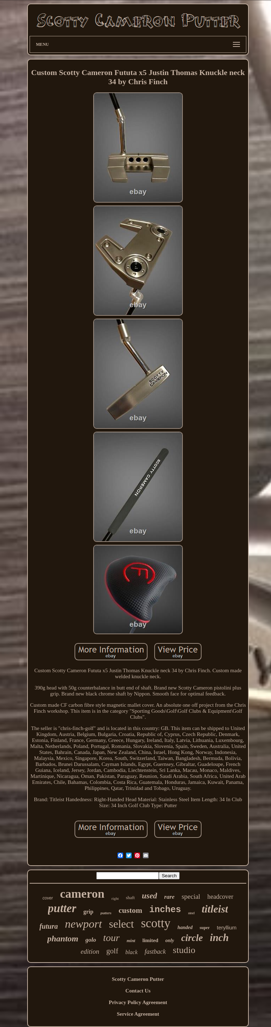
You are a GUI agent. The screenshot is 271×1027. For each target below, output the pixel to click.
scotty (155, 923)
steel (191, 913)
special (191, 896)
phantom (62, 938)
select (121, 924)
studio (184, 950)
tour (111, 937)
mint (131, 940)
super (205, 927)
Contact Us (137, 991)
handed (185, 927)
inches (165, 910)
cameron (82, 893)
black (131, 952)
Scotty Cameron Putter (138, 979)
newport (83, 923)
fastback (155, 951)
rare (169, 896)
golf (112, 951)
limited (150, 940)
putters (106, 913)
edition (90, 951)
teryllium (226, 927)
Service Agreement (138, 1014)
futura (49, 926)
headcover (220, 896)
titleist (214, 909)
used (149, 895)
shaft (130, 897)
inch (219, 937)
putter (62, 908)
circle (192, 938)
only (169, 940)
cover (48, 898)
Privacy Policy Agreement (138, 1002)
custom (130, 910)
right (115, 898)
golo (90, 939)
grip (88, 912)
